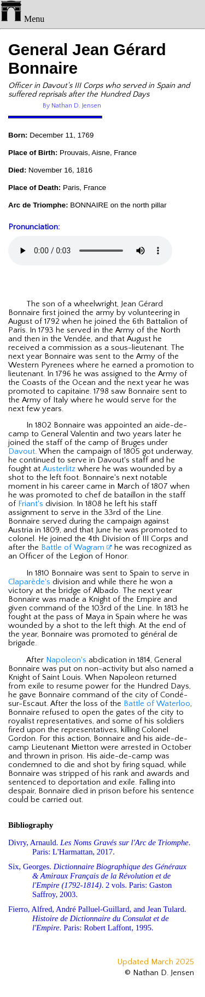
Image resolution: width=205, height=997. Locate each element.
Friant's (30, 504)
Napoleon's (66, 660)
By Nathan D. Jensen (72, 105)
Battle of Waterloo (157, 703)
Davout (21, 451)
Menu (22, 18)
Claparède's (29, 582)
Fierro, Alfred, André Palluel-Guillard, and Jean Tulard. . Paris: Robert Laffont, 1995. (97, 918)
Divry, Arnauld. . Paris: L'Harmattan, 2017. (99, 847)
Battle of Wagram (76, 547)
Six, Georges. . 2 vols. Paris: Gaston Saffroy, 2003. (97, 880)
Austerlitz (59, 469)
